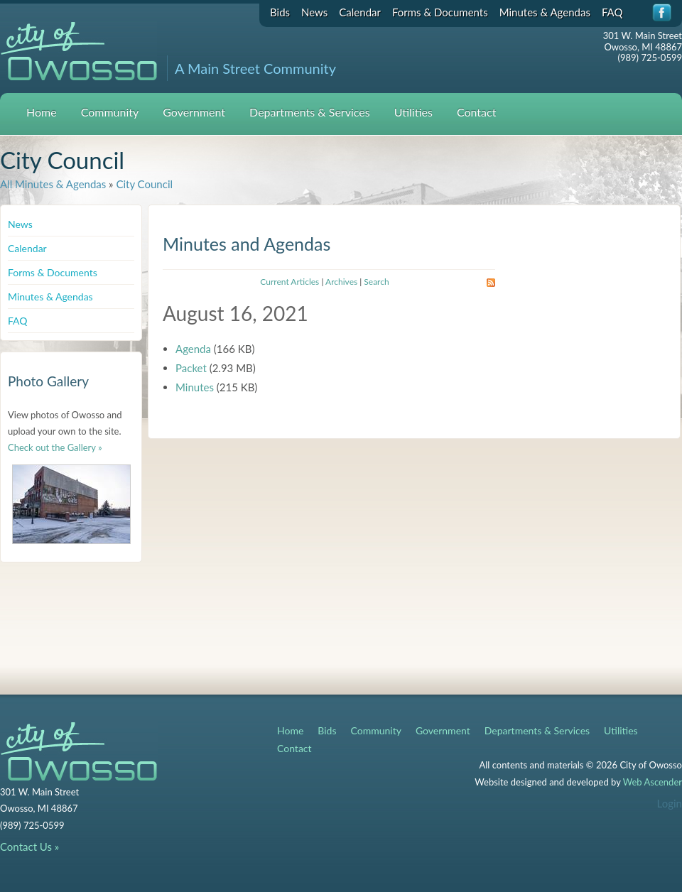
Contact (476, 112)
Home (41, 112)
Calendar (360, 12)
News (314, 12)
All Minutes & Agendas (53, 184)
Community (110, 112)
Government (194, 112)
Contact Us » (29, 846)
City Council (144, 184)
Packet (191, 367)
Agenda (193, 348)
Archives (341, 281)
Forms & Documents (440, 12)
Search (376, 281)
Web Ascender (652, 782)
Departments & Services (309, 112)
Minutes (194, 387)
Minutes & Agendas (544, 12)
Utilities (413, 112)
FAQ (612, 12)
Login (669, 803)
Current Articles (289, 281)
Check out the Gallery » (55, 447)
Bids (280, 12)
